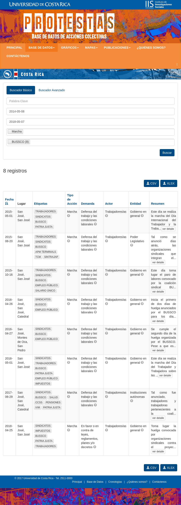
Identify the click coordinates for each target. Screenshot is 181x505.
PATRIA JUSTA (44, 226)
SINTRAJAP (51, 256)
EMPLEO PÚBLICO (46, 285)
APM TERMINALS (45, 251)
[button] (68, 215)
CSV (152, 183)
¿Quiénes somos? (151, 47)
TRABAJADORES (45, 211)
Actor (109, 203)
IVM (37, 407)
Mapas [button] (91, 47)
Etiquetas (40, 203)
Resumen (157, 203)
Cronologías (115, 481)
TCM (38, 256)
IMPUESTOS (42, 383)
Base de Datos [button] (41, 47)
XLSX (168, 183)
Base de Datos (95, 481)
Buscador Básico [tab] (21, 90)
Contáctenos (18, 56)
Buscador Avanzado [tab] (52, 90)
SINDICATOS (43, 216)
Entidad (135, 203)
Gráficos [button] (70, 47)
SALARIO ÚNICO (45, 290)
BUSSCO (40, 221)
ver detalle (168, 228)
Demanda (87, 203)
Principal (14, 47)
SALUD (53, 397)
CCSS (38, 402)
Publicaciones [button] (117, 47)
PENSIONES (53, 402)
